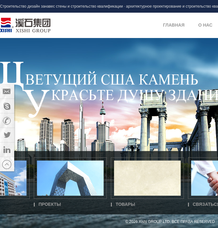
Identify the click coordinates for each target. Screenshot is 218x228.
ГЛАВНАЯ (174, 25)
